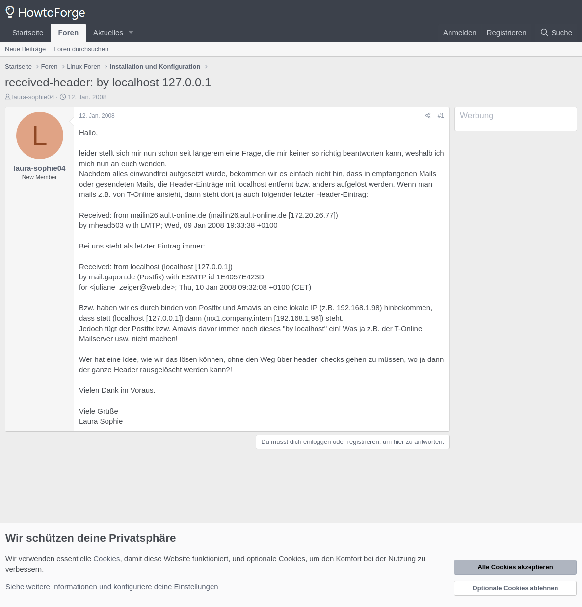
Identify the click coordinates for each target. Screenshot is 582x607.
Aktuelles (108, 32)
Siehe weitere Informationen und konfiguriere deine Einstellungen (111, 586)
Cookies (106, 558)
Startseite (27, 32)
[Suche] (556, 33)
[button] (131, 33)
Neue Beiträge (25, 49)
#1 (441, 115)
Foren (68, 32)
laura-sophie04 (33, 97)
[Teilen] (428, 116)
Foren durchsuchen (80, 49)
